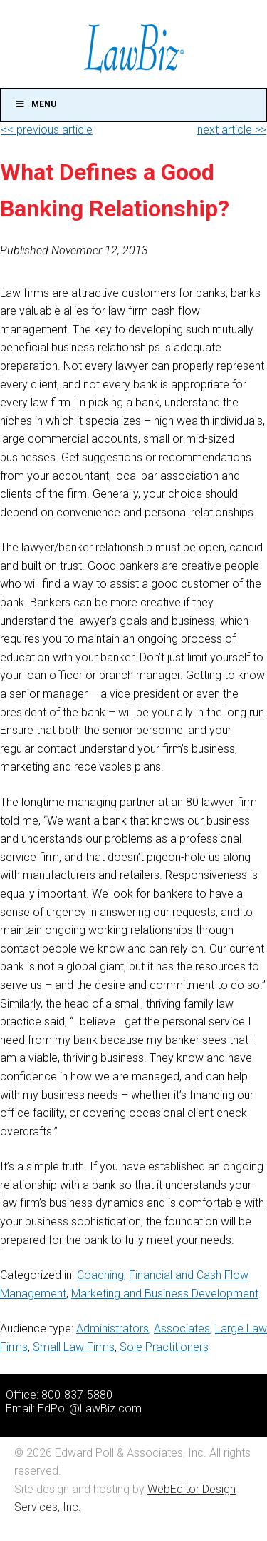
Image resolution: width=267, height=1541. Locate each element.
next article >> (231, 129)
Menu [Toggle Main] (35, 104)
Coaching (100, 1275)
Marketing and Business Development (164, 1293)
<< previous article (47, 129)
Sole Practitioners (164, 1347)
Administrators (112, 1328)
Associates (182, 1328)
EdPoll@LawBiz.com (90, 1408)
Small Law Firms (74, 1347)
